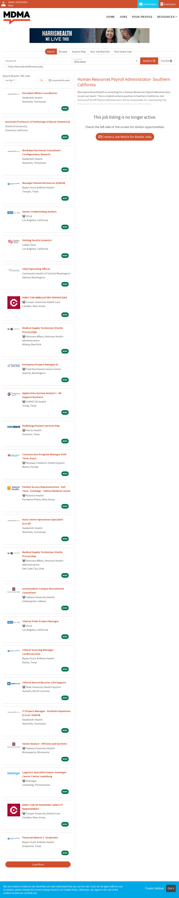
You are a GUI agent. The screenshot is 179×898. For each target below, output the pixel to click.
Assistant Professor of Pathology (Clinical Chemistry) (37, 121)
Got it (171, 888)
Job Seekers (148, 4)
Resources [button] (166, 17)
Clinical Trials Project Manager (40, 621)
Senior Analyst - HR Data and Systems (44, 743)
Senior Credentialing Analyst (39, 211)
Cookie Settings (154, 888)
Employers (168, 4)
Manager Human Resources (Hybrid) (43, 183)
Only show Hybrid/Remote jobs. (26, 66)
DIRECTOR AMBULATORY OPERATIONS (44, 297)
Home (110, 17)
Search (51, 51)
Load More (38, 864)
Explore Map (79, 51)
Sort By (9, 80)
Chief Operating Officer (36, 268)
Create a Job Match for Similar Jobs (124, 137)
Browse (63, 51)
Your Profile (142, 17)
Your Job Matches (100, 51)
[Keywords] (38, 61)
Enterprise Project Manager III (40, 364)
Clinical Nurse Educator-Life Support (44, 682)
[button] (166, 61)
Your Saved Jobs (123, 51)
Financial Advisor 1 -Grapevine (40, 837)
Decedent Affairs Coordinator (39, 93)
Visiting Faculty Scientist (37, 240)
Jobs (123, 17)
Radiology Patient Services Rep (41, 425)
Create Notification (59, 80)
